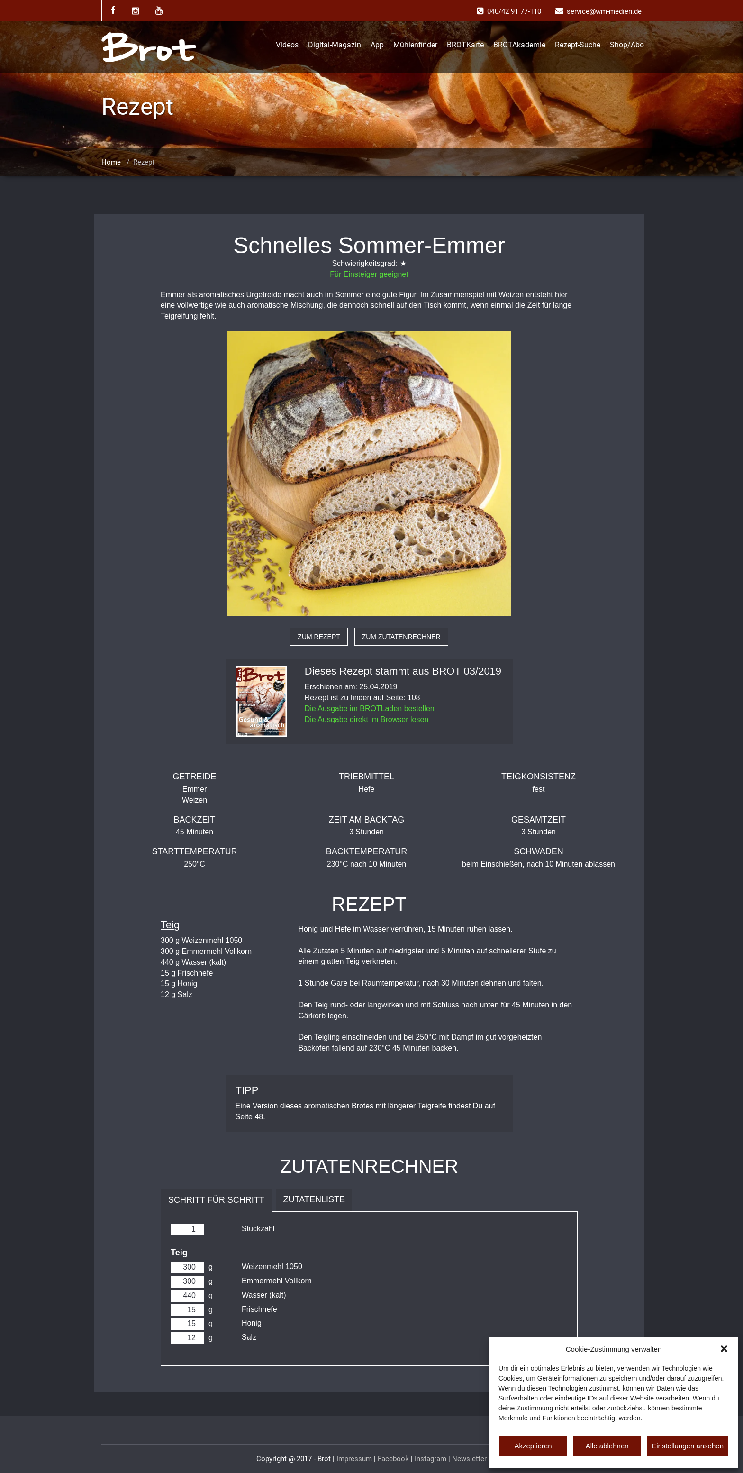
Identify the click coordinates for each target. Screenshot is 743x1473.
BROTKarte (465, 44)
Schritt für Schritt (216, 1200)
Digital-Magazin (334, 44)
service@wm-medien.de (604, 11)
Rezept (143, 162)
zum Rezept (319, 636)
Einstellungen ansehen (688, 1446)
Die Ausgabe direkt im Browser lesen (366, 719)
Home (111, 162)
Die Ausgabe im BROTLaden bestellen (370, 708)
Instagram (430, 1459)
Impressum (354, 1459)
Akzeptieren (533, 1446)
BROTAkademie (519, 44)
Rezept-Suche (577, 44)
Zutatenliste (314, 1199)
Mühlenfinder (415, 44)
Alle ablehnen (607, 1446)
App (377, 44)
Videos (287, 44)
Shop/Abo (627, 44)
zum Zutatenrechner (401, 636)
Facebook (393, 1459)
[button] (724, 1349)
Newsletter (469, 1459)
